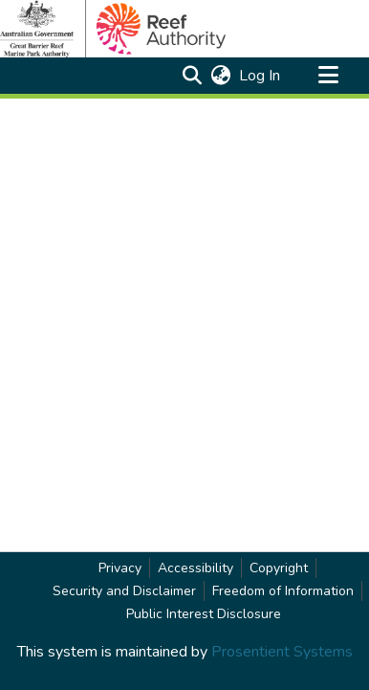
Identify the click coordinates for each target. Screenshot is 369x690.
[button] (192, 75)
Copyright (279, 568)
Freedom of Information (283, 591)
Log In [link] (260, 75)
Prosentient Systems (282, 651)
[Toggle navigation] (328, 75)
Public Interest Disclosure (203, 614)
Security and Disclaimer (124, 591)
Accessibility (195, 568)
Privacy (119, 568)
